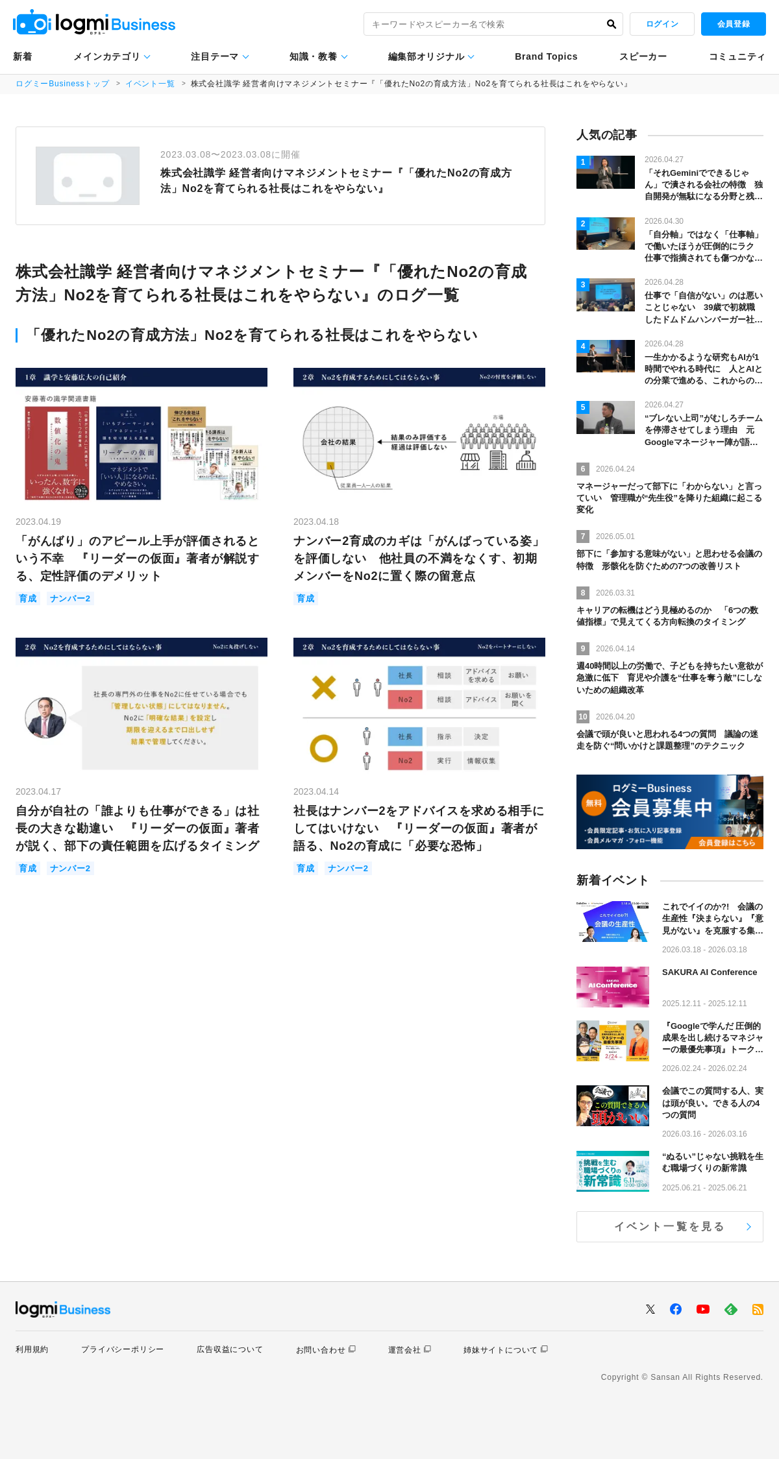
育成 (28, 598)
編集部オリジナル (426, 56)
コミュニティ (737, 56)
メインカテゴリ (106, 56)
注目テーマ (215, 56)
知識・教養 (314, 56)
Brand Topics (546, 56)
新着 (22, 56)
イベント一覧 (150, 84)
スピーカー (643, 56)
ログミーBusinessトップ (63, 84)
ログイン (662, 24)
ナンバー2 (70, 598)
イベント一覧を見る (670, 1226)
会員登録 (733, 24)
